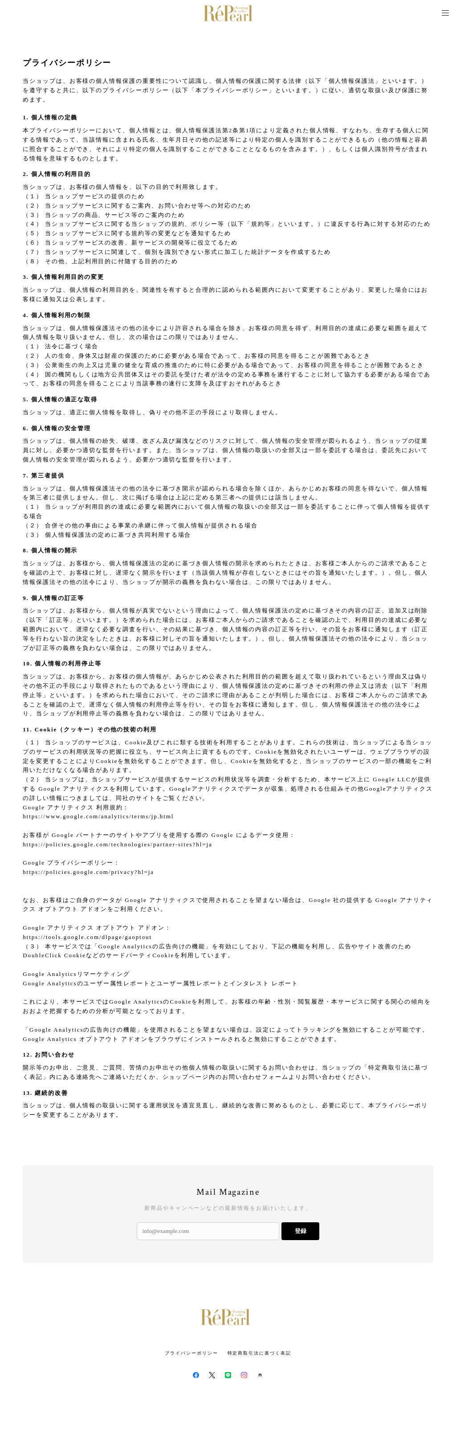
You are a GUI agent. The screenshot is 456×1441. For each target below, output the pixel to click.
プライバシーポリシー (191, 1353)
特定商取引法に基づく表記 (259, 1353)
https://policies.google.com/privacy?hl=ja (88, 872)
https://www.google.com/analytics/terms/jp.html (98, 816)
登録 (300, 1231)
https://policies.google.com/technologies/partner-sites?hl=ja (117, 844)
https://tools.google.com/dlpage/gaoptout (87, 937)
